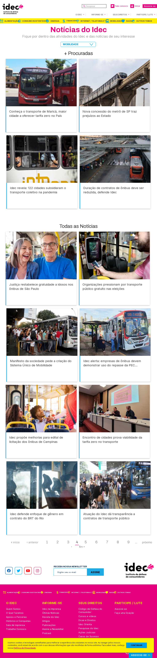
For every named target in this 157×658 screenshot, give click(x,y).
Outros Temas (144, 21)
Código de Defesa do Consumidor (90, 611)
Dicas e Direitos (87, 620)
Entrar (135, 6)
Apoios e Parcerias (16, 617)
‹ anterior (32, 542)
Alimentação (11, 21)
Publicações (49, 625)
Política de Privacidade (25, 648)
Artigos (46, 621)
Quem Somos (13, 609)
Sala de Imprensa (15, 625)
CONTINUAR (136, 645)
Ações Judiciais (87, 632)
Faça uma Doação (124, 613)
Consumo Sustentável (34, 21)
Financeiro (71, 21)
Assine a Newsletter (53, 629)
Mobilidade (116, 21)
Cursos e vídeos (87, 616)
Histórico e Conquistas (18, 621)
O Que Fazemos (15, 613)
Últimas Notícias (50, 613)
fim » (82, 546)
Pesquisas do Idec (88, 628)
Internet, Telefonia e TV (93, 21)
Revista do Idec (50, 617)
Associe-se (149, 6)
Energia (55, 21)
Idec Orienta (85, 624)
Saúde (129, 21)
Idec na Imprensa (51, 609)
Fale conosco (119, 6)
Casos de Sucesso (88, 636)
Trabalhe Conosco (16, 629)
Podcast (46, 633)
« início (15, 542)
